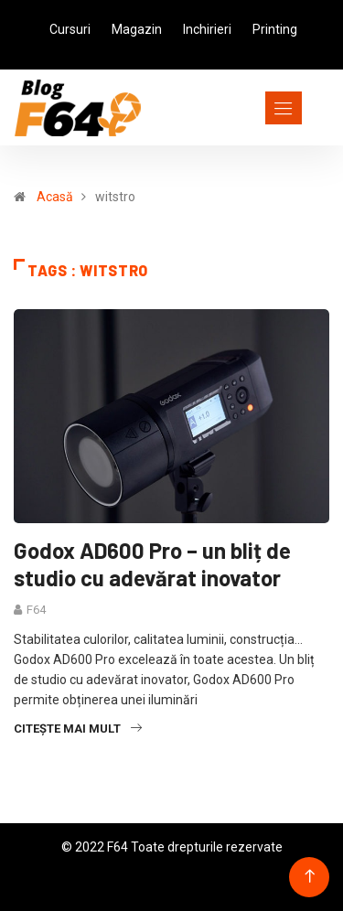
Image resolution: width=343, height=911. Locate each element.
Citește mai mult (78, 728)
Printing (274, 29)
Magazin (137, 29)
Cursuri (70, 29)
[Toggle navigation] (250, 108)
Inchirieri (207, 29)
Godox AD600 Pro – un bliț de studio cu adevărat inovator (152, 564)
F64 (36, 609)
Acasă (55, 196)
